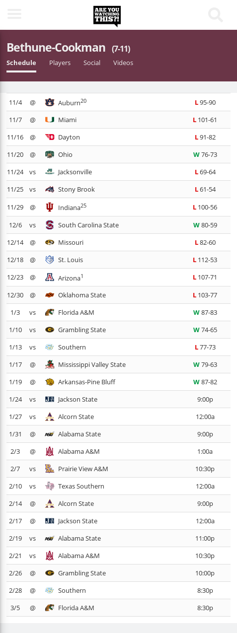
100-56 (205, 207)
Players (60, 62)
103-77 (205, 294)
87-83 (205, 312)
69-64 (205, 171)
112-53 (205, 259)
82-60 (205, 242)
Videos (123, 62)
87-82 (205, 381)
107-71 (205, 277)
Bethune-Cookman (68, 47)
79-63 (205, 364)
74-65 (205, 329)
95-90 (205, 102)
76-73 (205, 154)
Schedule (21, 62)
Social (91, 62)
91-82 (205, 137)
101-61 (205, 119)
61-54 (205, 189)
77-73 (205, 347)
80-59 (205, 224)
